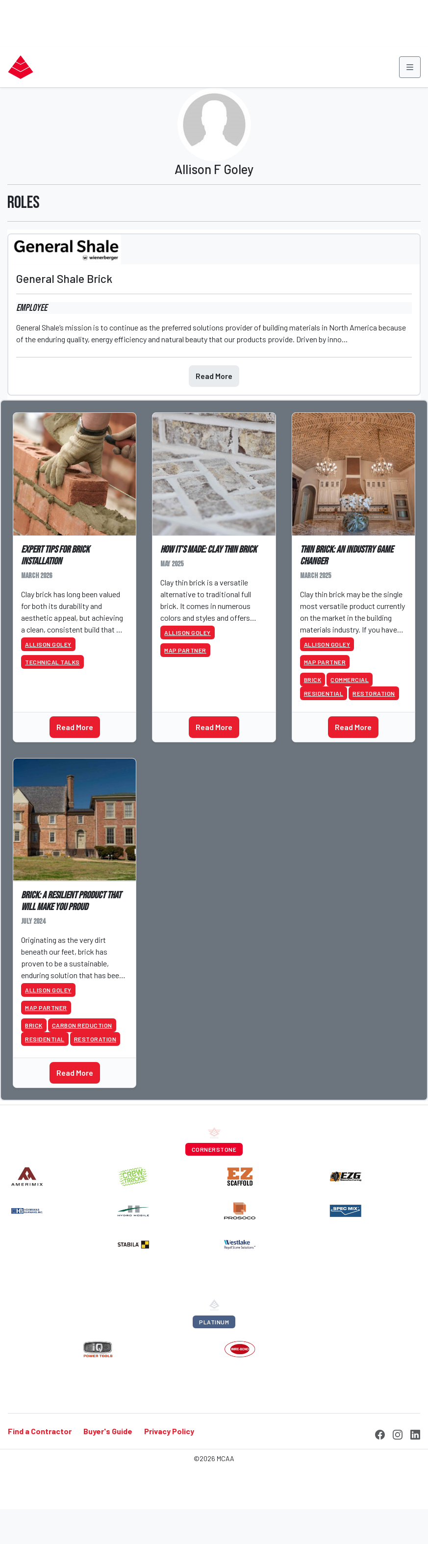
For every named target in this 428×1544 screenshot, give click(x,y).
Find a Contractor (40, 1431)
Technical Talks (52, 661)
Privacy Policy (169, 1431)
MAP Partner (185, 650)
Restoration (373, 693)
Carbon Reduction (82, 1025)
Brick (313, 679)
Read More (214, 375)
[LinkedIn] (415, 1433)
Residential (324, 693)
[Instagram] (398, 1433)
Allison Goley (48, 644)
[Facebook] (380, 1433)
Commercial (349, 679)
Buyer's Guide (107, 1431)
